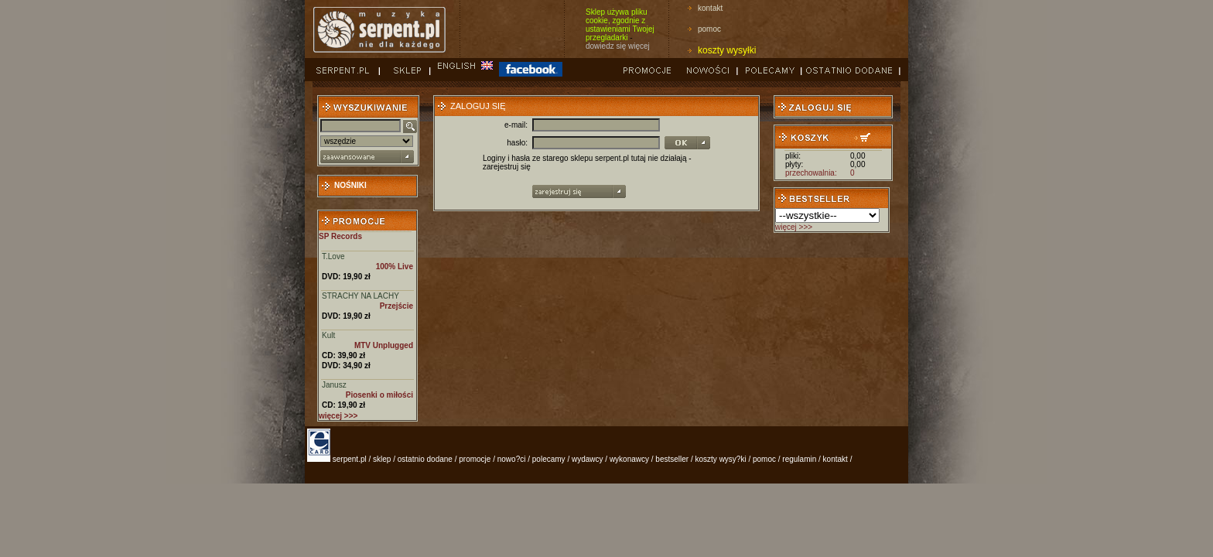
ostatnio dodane (425, 459)
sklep (382, 459)
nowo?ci (511, 459)
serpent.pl (350, 459)
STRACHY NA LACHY (360, 296)
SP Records (340, 236)
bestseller (672, 459)
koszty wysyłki (727, 50)
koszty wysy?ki (721, 459)
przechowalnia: (811, 173)
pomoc (709, 29)
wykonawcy (629, 459)
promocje (474, 459)
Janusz (334, 385)
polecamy (548, 459)
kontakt (710, 8)
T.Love (333, 256)
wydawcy (587, 459)
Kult (328, 335)
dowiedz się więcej (618, 46)
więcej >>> (793, 227)
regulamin (799, 459)
